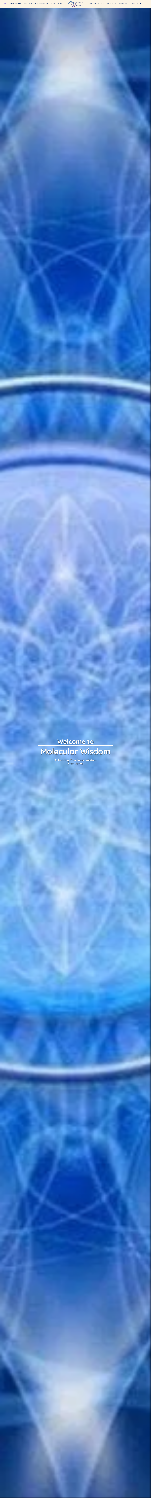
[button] (137, 4)
